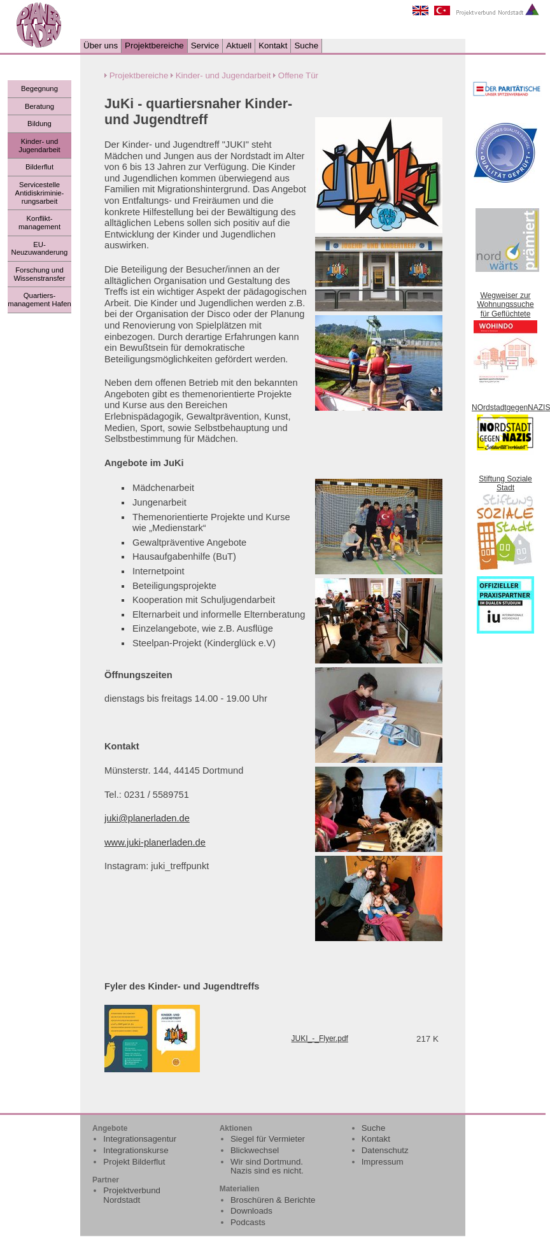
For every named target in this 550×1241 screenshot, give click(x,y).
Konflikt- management (39, 222)
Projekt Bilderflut (134, 1162)
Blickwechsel (254, 1150)
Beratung (39, 106)
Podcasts (247, 1222)
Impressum (383, 1162)
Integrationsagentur (139, 1139)
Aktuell (238, 45)
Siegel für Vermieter (267, 1139)
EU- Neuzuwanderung (39, 249)
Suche (306, 45)
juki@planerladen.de (147, 818)
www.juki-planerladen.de (155, 842)
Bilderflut (39, 167)
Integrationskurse (135, 1150)
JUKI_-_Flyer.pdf (320, 1038)
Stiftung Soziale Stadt (505, 483)
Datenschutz (385, 1150)
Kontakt (272, 45)
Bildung (39, 123)
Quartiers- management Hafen (39, 300)
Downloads (251, 1211)
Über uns (100, 45)
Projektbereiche (154, 45)
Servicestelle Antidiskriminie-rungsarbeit (39, 192)
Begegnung (39, 88)
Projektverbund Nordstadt (131, 1195)
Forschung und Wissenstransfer (39, 274)
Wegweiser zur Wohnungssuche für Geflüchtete (505, 304)
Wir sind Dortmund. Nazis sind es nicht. (267, 1166)
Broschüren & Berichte (272, 1200)
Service (205, 45)
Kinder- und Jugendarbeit (39, 145)
